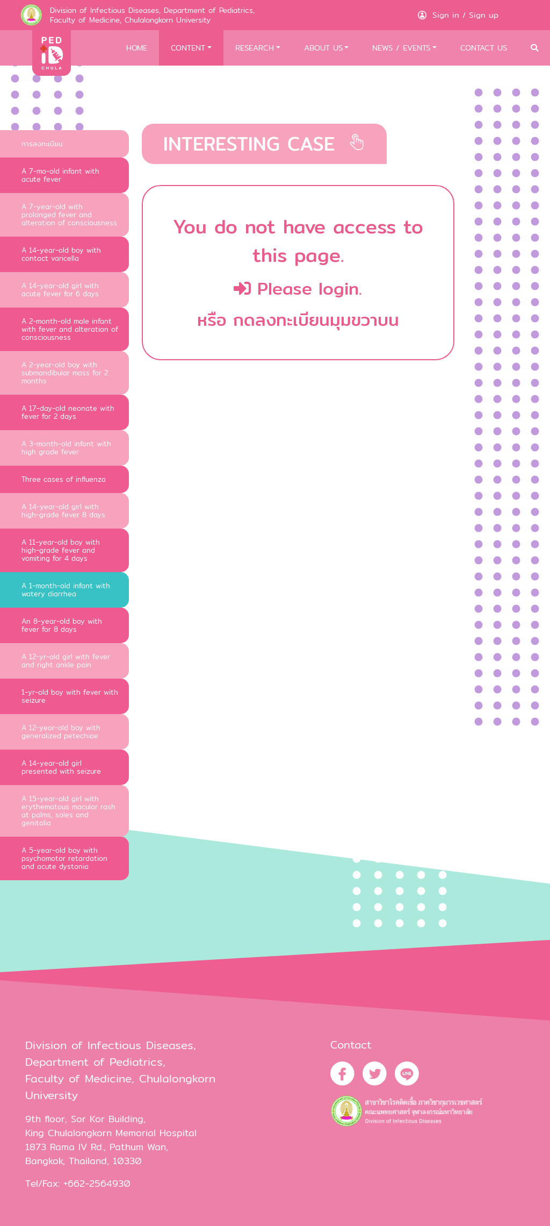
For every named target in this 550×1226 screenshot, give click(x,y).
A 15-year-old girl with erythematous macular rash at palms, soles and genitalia (68, 810)
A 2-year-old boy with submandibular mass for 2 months (64, 372)
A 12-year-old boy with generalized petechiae (60, 731)
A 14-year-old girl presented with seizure (61, 767)
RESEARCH (254, 47)
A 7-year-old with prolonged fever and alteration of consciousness (69, 214)
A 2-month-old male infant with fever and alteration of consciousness (69, 329)
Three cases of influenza (63, 479)
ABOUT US (323, 47)
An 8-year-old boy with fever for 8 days (61, 625)
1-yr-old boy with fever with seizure (69, 696)
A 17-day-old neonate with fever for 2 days (67, 412)
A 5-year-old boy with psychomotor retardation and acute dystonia (64, 858)
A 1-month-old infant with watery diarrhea (65, 589)
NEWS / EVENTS (401, 47)
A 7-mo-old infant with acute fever (60, 175)
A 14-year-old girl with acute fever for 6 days (60, 289)
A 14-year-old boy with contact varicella (61, 254)
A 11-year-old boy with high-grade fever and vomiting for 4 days (60, 550)
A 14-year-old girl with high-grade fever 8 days (63, 510)
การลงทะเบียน (42, 143)
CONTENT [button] (188, 47)
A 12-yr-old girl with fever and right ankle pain (65, 660)
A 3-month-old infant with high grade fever (66, 447)
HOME (136, 47)
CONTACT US (483, 47)
